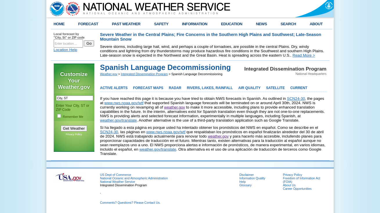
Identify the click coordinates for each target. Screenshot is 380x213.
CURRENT (298, 88)
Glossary (245, 185)
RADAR (175, 88)
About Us (289, 185)
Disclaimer (246, 174)
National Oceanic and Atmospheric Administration (134, 178)
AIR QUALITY (249, 88)
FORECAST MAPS (148, 88)
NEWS (261, 24)
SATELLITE (275, 88)
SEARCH (288, 24)
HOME (59, 24)
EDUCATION (231, 24)
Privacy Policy (74, 134)
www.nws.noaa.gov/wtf (123, 103)
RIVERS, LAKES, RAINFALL (210, 88)
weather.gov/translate (118, 120)
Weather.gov (109, 74)
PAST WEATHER (126, 24)
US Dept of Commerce (115, 174)
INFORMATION (194, 24)
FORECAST (88, 24)
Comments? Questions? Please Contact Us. (130, 202)
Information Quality (252, 178)
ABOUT (316, 24)
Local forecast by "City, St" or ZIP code (69, 35)
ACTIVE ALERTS (114, 88)
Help (242, 181)
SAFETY (161, 24)
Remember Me (73, 116)
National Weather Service (117, 181)
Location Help (66, 50)
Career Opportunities (297, 188)
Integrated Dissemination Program (144, 74)
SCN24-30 (296, 98)
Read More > (304, 55)
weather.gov (174, 107)
